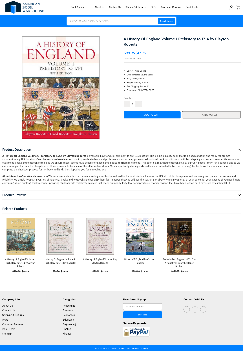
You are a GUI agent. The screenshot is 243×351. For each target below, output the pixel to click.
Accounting (69, 305)
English (67, 329)
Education (68, 319)
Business (68, 310)
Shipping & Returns (136, 7)
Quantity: (128, 98)
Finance (67, 333)
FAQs (153, 7)
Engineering (69, 324)
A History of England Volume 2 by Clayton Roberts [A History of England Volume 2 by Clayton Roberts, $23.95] (100, 261)
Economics (69, 315)
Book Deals (192, 7)
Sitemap (7, 333)
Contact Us (115, 7)
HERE (227, 183)
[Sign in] (231, 7)
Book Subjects (80, 7)
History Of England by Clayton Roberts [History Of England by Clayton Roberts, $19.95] (139, 261)
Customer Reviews (171, 7)
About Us (99, 7)
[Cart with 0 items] (238, 7)
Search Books (166, 21)
